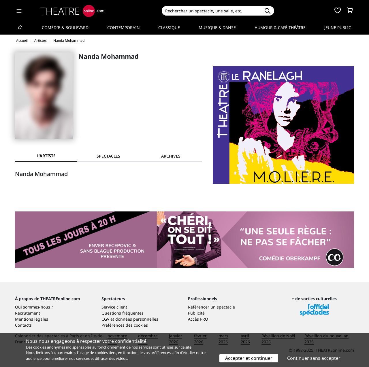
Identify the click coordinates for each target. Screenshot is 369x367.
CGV (105, 319)
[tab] (108, 156)
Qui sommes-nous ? (34, 307)
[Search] (211, 11)
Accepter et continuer (248, 358)
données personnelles (136, 319)
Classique (169, 27)
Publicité (196, 313)
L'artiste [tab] (46, 155)
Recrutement (27, 313)
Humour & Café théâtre (280, 27)
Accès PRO (198, 319)
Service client (114, 307)
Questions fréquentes (122, 313)
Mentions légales (31, 319)
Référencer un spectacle (211, 307)
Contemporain (123, 27)
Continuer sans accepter (313, 358)
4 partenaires (65, 352)
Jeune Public (337, 27)
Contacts (23, 325)
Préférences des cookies (124, 325)
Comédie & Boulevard (65, 27)
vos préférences (157, 352)
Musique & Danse (217, 27)
